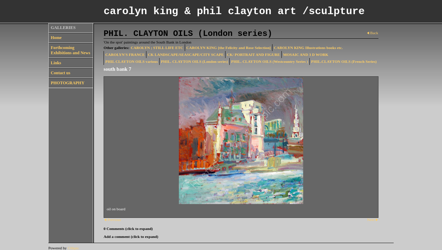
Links (56, 62)
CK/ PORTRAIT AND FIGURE (253, 54)
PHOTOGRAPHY (68, 82)
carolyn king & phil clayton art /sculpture (234, 11)
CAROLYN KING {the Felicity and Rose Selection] (228, 48)
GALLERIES (63, 27)
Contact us (60, 72)
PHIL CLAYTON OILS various (131, 61)
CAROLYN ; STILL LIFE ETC (157, 48)
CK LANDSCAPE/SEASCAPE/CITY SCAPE (186, 54)
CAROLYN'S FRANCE (125, 54)
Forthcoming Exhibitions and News (70, 50)
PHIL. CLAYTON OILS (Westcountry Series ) (269, 61)
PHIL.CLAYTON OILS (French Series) (344, 61)
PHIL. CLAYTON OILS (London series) (194, 61)
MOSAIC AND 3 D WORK (305, 54)
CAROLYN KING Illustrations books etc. (308, 48)
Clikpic (73, 248)
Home (56, 37)
